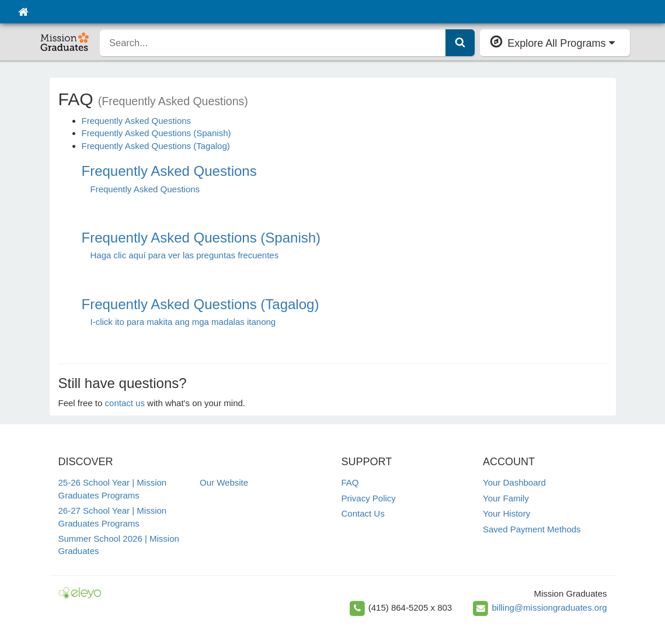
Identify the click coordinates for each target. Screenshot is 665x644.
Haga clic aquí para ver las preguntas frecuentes (184, 255)
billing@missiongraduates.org (549, 607)
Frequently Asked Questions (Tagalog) (156, 146)
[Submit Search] (460, 42)
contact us (125, 403)
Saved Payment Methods (532, 529)
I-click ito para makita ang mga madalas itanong (183, 322)
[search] (273, 42)
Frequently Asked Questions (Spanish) (156, 133)
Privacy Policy (369, 498)
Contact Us (363, 513)
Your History (506, 513)
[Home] (23, 11)
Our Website (224, 482)
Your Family (506, 498)
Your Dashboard (514, 482)
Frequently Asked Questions (137, 121)
